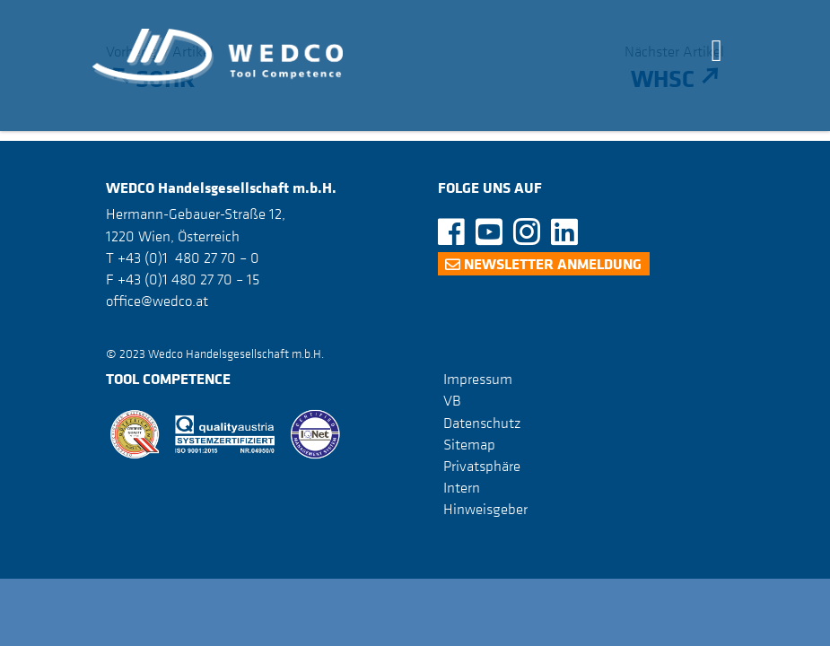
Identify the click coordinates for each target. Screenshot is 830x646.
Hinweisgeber (485, 509)
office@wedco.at (157, 301)
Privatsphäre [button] (481, 466)
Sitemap (469, 444)
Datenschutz (481, 423)
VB (452, 400)
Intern (461, 487)
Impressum (477, 379)
